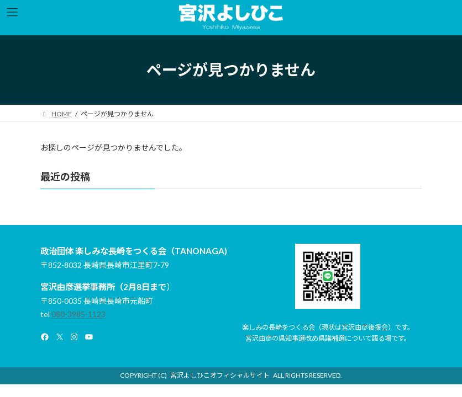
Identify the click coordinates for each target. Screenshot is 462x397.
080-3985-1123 (78, 314)
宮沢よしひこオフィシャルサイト (220, 375)
